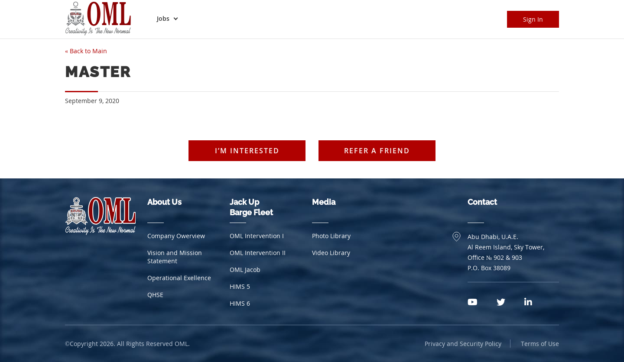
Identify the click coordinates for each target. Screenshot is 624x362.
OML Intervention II (258, 253)
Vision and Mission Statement (174, 257)
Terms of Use (540, 343)
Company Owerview (176, 236)
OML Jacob (245, 269)
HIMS (240, 286)
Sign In (533, 19)
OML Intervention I (257, 236)
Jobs (163, 18)
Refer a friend (377, 150)
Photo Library (331, 236)
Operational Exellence (179, 278)
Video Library (331, 253)
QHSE (155, 295)
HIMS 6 (240, 303)
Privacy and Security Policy (463, 343)
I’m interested (247, 150)
